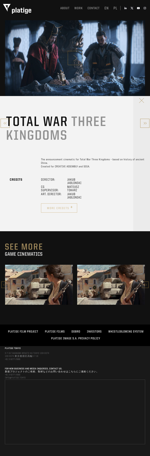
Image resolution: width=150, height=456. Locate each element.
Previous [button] (4, 285)
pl (115, 8)
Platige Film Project (23, 331)
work (78, 8)
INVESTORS (94, 331)
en (106, 8)
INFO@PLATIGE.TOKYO (15, 378)
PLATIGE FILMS (55, 331)
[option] (39, 285)
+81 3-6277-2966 (12, 359)
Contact (94, 8)
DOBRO (75, 331)
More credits (60, 207)
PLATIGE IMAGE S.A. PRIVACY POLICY (75, 338)
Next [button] (145, 285)
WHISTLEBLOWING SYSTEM (126, 331)
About (65, 8)
